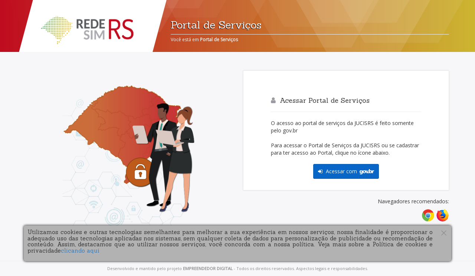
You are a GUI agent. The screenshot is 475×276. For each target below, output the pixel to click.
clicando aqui (80, 250)
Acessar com (346, 171)
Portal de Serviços (219, 39)
